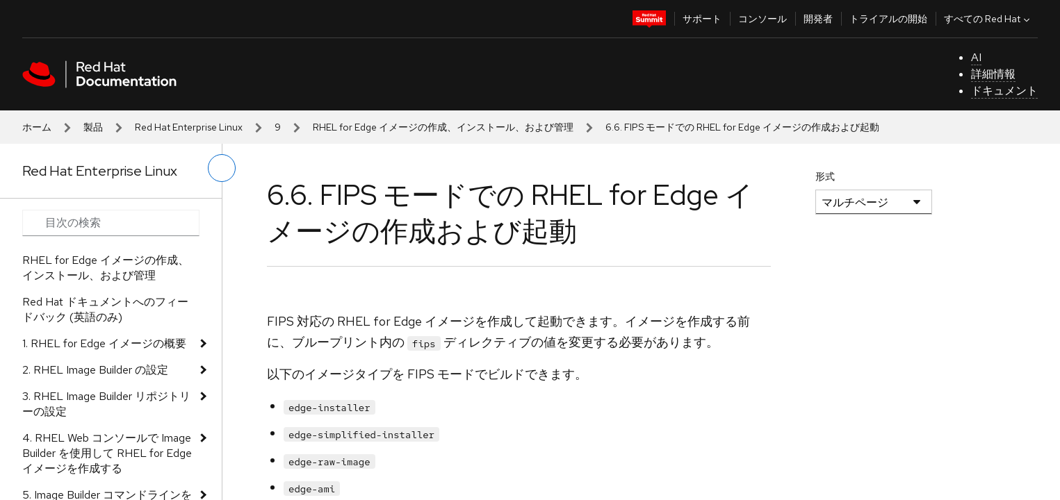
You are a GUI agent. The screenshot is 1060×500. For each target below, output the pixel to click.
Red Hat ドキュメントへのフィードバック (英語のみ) (105, 309)
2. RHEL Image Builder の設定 (95, 369)
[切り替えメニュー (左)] (222, 168)
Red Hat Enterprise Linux (189, 127)
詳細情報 (993, 74)
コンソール (762, 18)
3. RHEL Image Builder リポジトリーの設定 (106, 404)
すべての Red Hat (988, 18)
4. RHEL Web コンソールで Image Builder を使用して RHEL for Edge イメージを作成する (107, 453)
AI (976, 57)
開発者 (818, 18)
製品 (93, 127)
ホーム (36, 127)
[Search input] (110, 223)
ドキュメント (1004, 90)
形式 (825, 176)
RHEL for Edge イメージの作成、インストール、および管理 (443, 127)
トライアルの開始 (888, 18)
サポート (702, 18)
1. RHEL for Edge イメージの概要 (104, 343)
